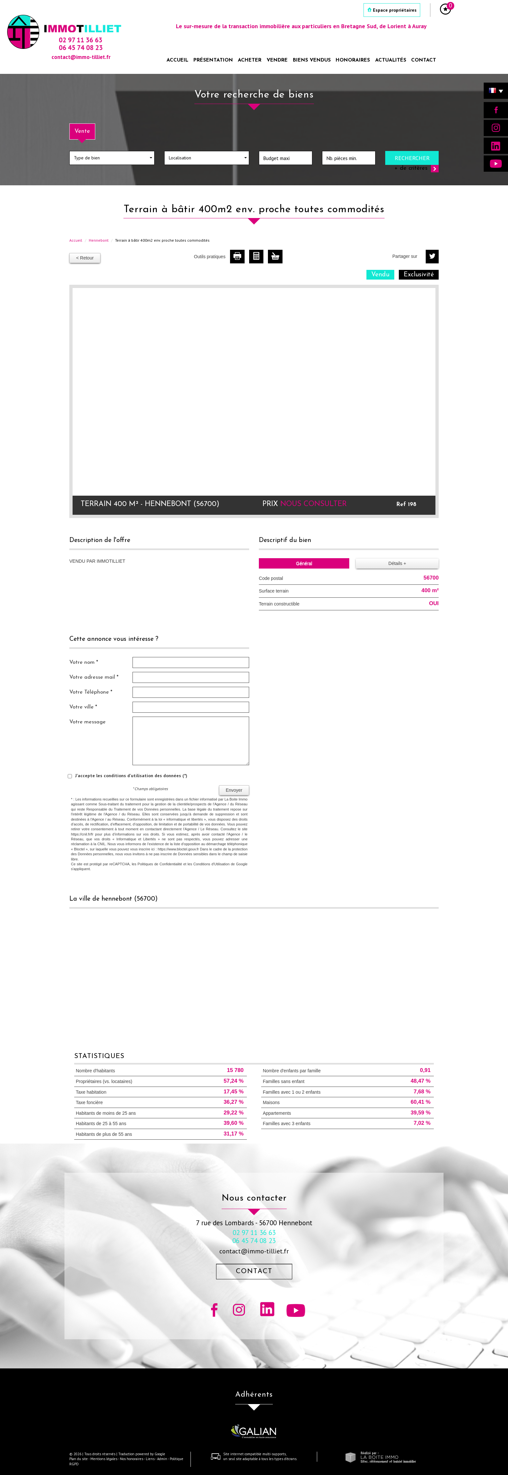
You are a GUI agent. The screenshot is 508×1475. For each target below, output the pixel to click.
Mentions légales (103, 1459)
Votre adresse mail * (94, 677)
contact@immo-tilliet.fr (254, 1251)
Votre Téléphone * (90, 692)
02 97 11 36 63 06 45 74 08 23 (254, 1236)
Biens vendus (312, 60)
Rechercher (412, 158)
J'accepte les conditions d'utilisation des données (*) (131, 775)
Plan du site (78, 1459)
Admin (162, 1459)
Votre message (87, 722)
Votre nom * (83, 662)
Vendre (277, 60)
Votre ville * (83, 707)
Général (304, 563)
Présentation (213, 60)
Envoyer (234, 790)
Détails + (397, 563)
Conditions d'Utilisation (211, 864)
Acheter (249, 60)
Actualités (390, 60)
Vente (82, 131)
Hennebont (99, 240)
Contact (423, 60)
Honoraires (353, 60)
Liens (150, 1459)
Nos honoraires (131, 1459)
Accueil (177, 60)
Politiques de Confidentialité (160, 864)
